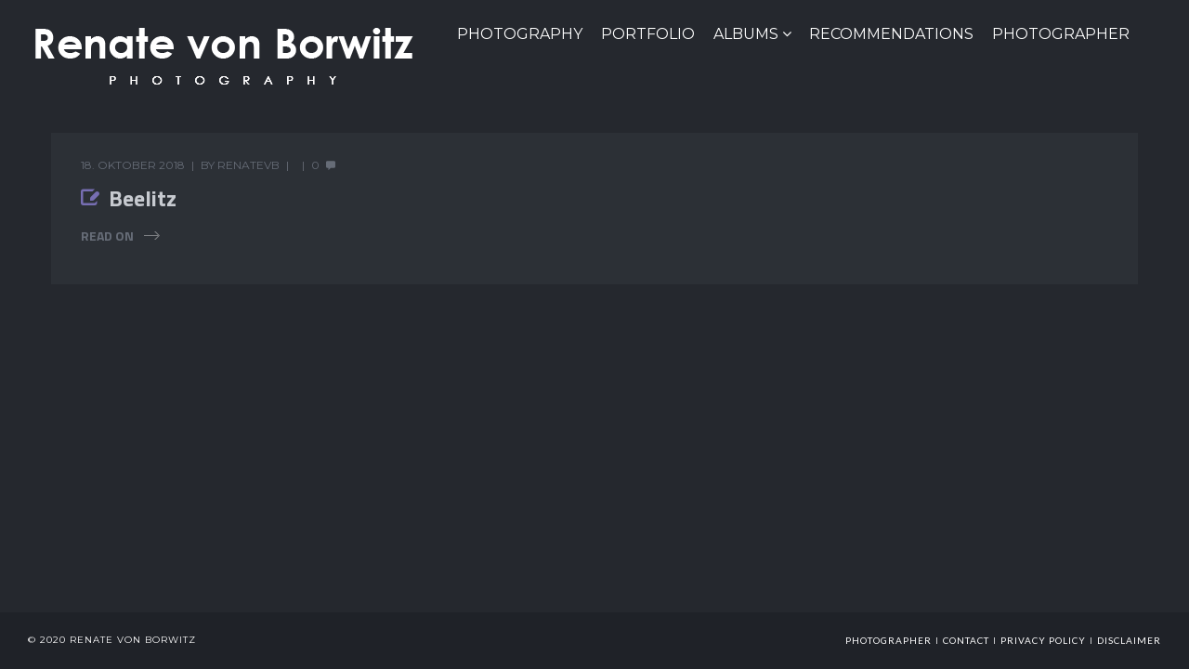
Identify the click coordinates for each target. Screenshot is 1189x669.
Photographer (1061, 34)
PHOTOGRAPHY (519, 34)
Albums (745, 34)
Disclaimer (1129, 640)
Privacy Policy (1043, 640)
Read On (107, 236)
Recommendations (891, 34)
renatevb (248, 165)
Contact (966, 640)
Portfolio (648, 34)
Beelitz (142, 198)
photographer (888, 640)
